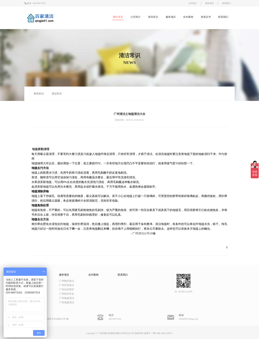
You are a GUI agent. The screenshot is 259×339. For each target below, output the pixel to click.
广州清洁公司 (141, 233)
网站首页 (118, 17)
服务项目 (209, 3)
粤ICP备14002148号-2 (163, 333)
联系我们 (226, 3)
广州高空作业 (66, 293)
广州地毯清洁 (66, 298)
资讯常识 (153, 17)
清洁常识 (57, 93)
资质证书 (206, 17)
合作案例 (188, 17)
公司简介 (192, 3)
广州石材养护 (66, 289)
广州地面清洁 (66, 302)
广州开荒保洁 (66, 285)
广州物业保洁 (66, 281)
